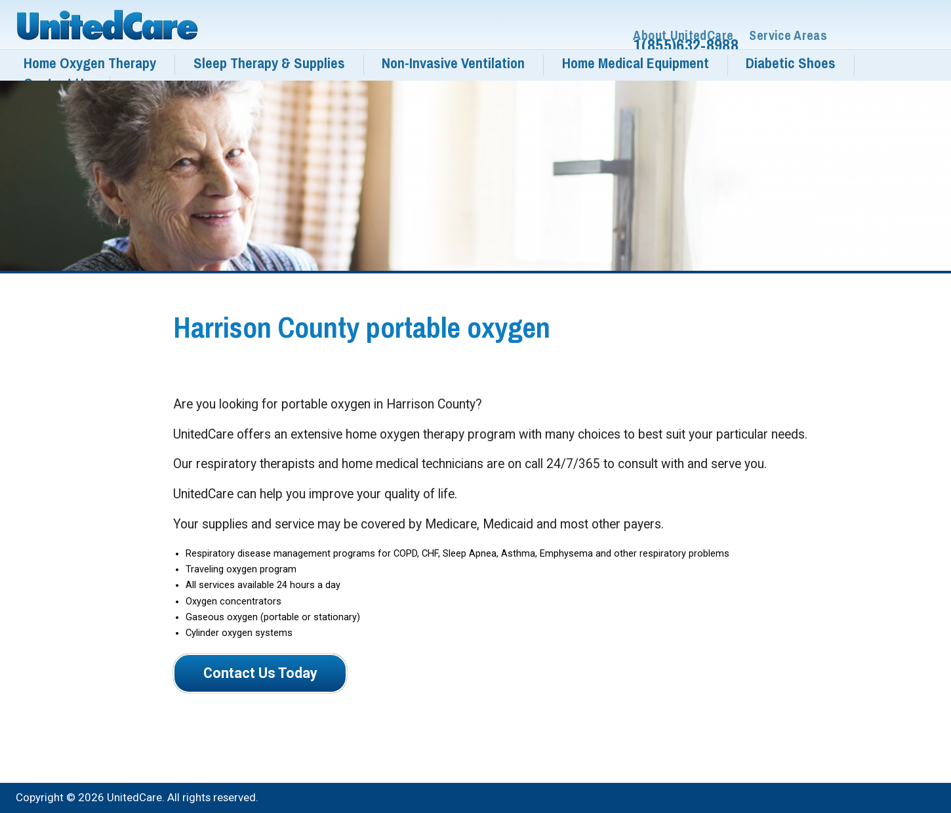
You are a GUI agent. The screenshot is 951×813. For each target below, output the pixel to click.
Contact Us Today (260, 673)
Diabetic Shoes (791, 63)
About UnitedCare (683, 36)
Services (900, 799)
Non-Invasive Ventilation (453, 63)
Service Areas (788, 36)
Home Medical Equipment (635, 63)
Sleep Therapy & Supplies (269, 63)
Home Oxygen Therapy (90, 63)
